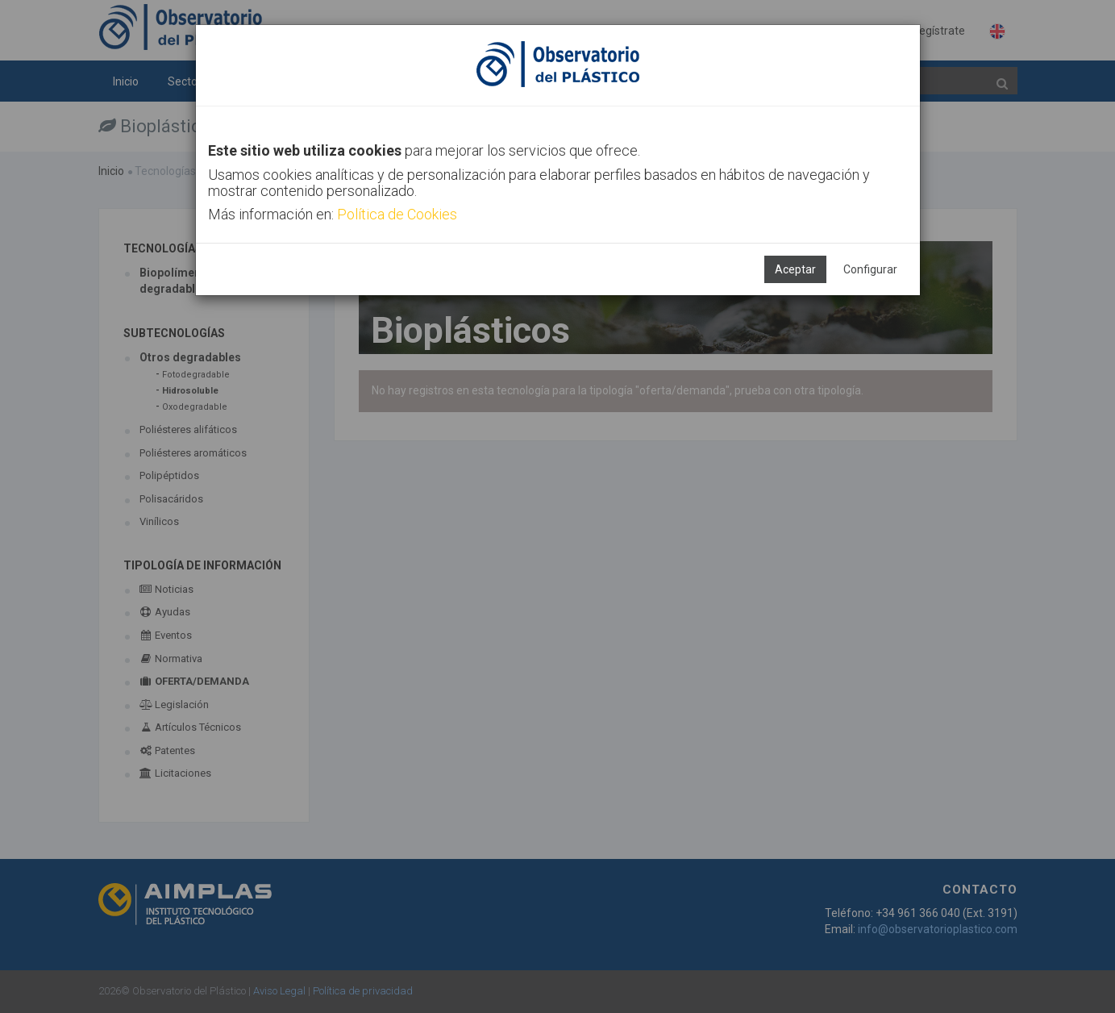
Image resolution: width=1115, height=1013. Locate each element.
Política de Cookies (397, 214)
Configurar (870, 269)
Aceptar (795, 269)
